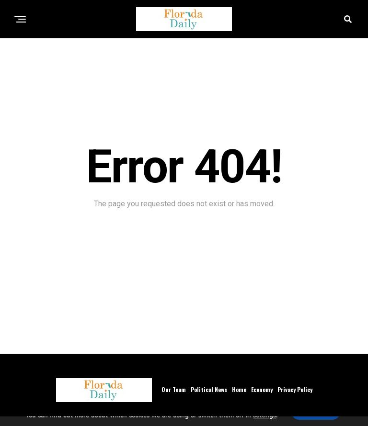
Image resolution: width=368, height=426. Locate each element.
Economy (262, 389)
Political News (209, 389)
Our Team (173, 389)
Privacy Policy (294, 389)
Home (239, 389)
